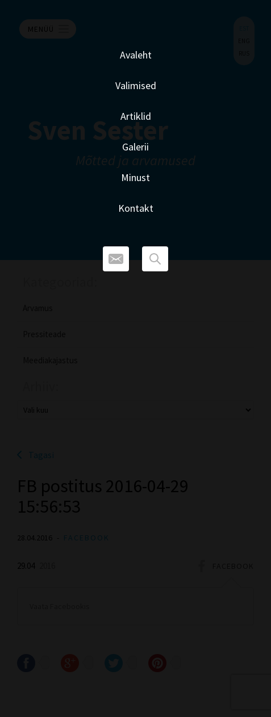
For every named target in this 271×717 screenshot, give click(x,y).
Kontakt (135, 208)
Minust (135, 177)
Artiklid (135, 116)
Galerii (135, 146)
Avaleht (136, 54)
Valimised (135, 85)
